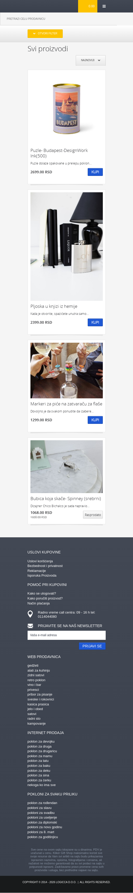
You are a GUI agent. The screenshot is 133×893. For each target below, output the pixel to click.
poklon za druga (40, 746)
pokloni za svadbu (41, 813)
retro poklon (37, 680)
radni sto (34, 718)
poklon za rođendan (42, 803)
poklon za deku (39, 771)
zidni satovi (36, 675)
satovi (32, 714)
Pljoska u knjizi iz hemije (53, 306)
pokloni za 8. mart (41, 832)
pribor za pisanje (40, 694)
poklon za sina (38, 775)
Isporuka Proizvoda (42, 575)
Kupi (95, 171)
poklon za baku (39, 766)
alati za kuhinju (39, 670)
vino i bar (34, 685)
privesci (33, 690)
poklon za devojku (41, 741)
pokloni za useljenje (42, 817)
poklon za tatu (38, 761)
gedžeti (33, 665)
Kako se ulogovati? (42, 593)
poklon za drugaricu (42, 751)
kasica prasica (38, 704)
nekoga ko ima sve (42, 785)
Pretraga (125, 18)
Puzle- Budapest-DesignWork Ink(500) (59, 153)
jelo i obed (35, 709)
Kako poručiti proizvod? (45, 598)
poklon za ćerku (39, 780)
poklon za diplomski (42, 822)
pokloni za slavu (40, 808)
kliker (36, 6)
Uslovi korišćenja (40, 561)
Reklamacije (37, 571)
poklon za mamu (40, 756)
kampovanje (37, 723)
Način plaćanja (39, 603)
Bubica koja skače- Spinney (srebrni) (65, 498)
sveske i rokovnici (41, 699)
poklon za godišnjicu (43, 837)
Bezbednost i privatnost (45, 566)
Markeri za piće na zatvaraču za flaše (66, 403)
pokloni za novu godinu (45, 827)
